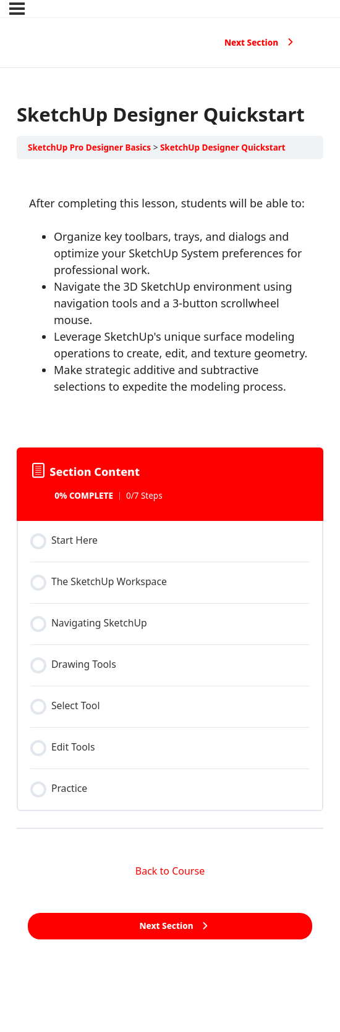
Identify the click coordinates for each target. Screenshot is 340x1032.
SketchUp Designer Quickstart (223, 147)
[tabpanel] (170, 300)
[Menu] (17, 8)
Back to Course (170, 871)
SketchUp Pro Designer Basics (89, 147)
